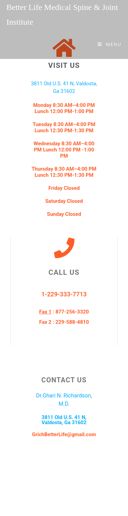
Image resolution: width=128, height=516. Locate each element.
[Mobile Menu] (110, 44)
